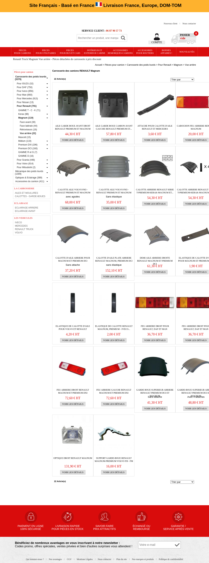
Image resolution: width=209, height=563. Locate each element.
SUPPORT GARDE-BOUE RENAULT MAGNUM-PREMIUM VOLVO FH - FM (114, 459)
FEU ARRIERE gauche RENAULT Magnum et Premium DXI (113, 391)
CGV (69, 559)
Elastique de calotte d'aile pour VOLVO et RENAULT (73, 327)
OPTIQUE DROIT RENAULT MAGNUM (72, 458)
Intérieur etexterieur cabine (94, 51)
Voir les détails (73, 140)
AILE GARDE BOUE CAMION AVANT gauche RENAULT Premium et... (113, 127)
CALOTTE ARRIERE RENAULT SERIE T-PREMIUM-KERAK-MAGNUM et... (155, 191)
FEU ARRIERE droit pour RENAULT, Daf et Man (155, 327)
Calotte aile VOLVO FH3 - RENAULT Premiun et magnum (72, 191)
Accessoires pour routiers (145, 51)
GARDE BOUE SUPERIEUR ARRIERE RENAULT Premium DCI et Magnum (154, 391)
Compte (157, 42)
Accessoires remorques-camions (120, 51)
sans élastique (113, 264)
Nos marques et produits (143, 559)
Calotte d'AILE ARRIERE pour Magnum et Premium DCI (73, 259)
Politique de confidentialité (171, 559)
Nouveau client (171, 23)
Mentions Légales (85, 559)
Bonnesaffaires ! (166, 51)
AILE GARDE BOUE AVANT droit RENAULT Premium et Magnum (73, 127)
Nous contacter (189, 23)
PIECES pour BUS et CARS (70, 51)
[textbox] (98, 38)
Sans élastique (114, 196)
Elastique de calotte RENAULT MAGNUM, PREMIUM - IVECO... (114, 327)
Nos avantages (55, 559)
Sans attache (73, 264)
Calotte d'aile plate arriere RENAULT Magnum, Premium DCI (113, 259)
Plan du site (121, 559)
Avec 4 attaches (196, 396)
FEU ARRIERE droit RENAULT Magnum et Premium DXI (73, 391)
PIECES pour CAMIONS (22, 51)
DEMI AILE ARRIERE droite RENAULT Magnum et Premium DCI (155, 259)
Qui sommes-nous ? (35, 559)
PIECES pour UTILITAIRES (46, 51)
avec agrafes (73, 196)
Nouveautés (186, 51)
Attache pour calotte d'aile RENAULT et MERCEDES (154, 127)
